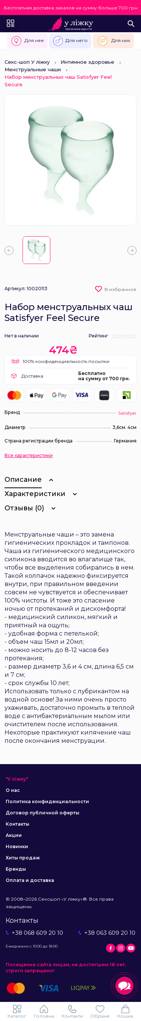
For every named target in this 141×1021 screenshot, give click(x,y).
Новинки (17, 846)
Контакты (17, 824)
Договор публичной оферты (42, 813)
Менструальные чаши (33, 69)
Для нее (27, 41)
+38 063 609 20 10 (106, 932)
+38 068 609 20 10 (34, 932)
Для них (113, 41)
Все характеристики (29, 455)
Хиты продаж (23, 858)
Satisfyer (127, 413)
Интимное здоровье (87, 62)
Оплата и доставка (30, 880)
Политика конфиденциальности (47, 801)
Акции (14, 835)
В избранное (120, 289)
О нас (13, 790)
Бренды (16, 869)
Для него (70, 41)
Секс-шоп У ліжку (27, 62)
